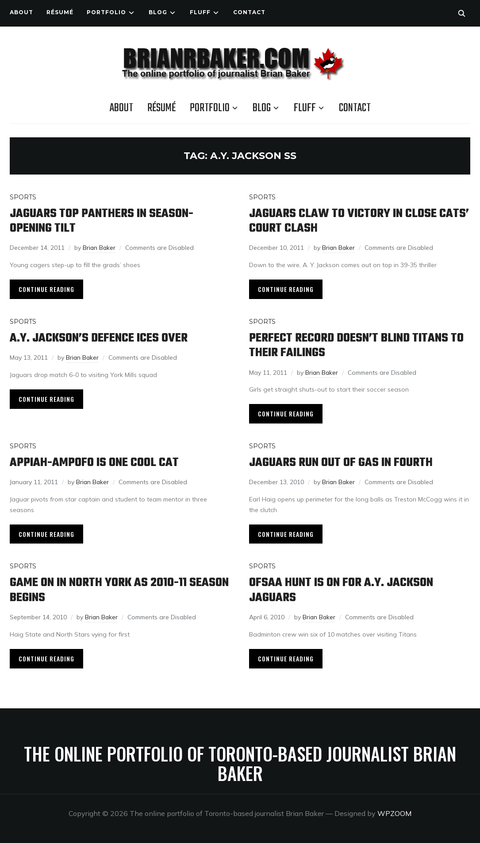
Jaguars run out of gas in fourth (341, 460)
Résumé (59, 12)
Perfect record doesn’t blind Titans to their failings (357, 344)
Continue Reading (46, 288)
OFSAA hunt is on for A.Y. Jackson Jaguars (342, 588)
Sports (23, 197)
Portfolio (106, 12)
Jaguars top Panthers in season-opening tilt (102, 221)
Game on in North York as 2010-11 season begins (100, 588)
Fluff (200, 12)
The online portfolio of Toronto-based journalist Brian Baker (240, 760)
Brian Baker (99, 247)
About (21, 12)
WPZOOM (394, 809)
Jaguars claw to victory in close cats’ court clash (359, 221)
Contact (249, 12)
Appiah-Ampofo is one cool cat (95, 460)
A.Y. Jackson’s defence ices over (99, 337)
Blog (158, 12)
